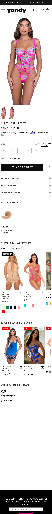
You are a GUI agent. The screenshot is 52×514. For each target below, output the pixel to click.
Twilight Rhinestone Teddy (29, 369)
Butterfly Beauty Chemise (6, 369)
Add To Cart (22, 167)
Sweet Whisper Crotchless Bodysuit (7, 295)
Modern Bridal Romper (27, 294)
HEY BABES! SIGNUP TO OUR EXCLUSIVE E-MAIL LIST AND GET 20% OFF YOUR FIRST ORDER (26, 501)
